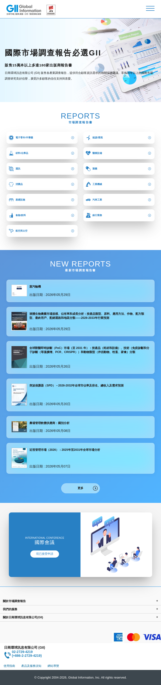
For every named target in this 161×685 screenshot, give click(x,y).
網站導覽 (53, 666)
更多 (80, 488)
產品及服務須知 (31, 666)
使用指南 (9, 666)
